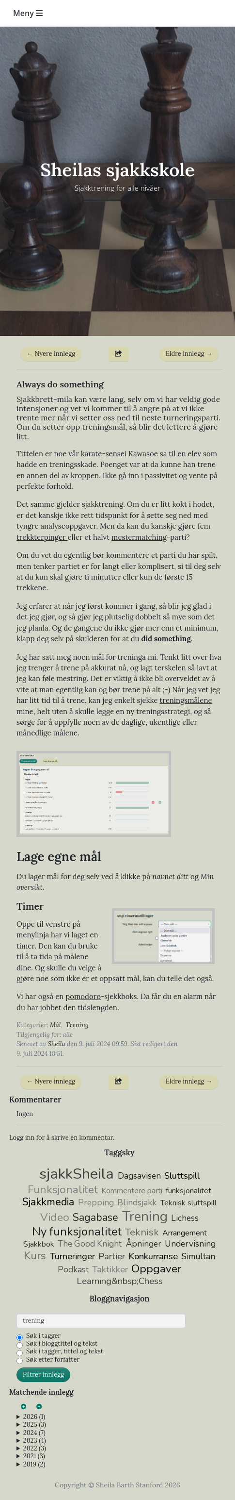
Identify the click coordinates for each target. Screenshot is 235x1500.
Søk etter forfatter (52, 1360)
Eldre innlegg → (189, 354)
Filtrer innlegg (43, 1374)
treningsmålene (185, 700)
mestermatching (139, 537)
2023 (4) (34, 1441)
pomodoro (83, 996)
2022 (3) (34, 1448)
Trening (77, 1025)
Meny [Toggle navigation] (28, 13)
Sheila (56, 1044)
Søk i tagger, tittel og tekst (64, 1351)
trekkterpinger (42, 537)
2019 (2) (34, 1464)
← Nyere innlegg (51, 354)
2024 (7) (34, 1433)
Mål (55, 1025)
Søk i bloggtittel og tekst (61, 1344)
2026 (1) (34, 1417)
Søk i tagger (43, 1336)
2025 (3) (34, 1425)
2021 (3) (34, 1456)
